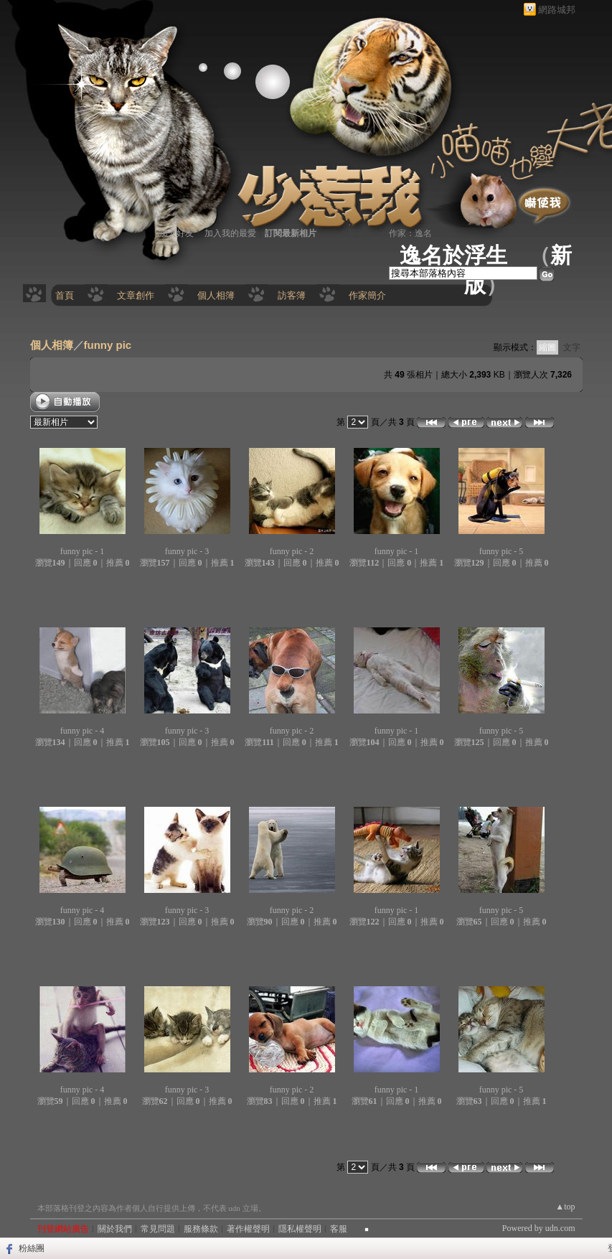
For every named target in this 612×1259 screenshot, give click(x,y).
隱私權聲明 (299, 1229)
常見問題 (158, 1229)
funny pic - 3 (187, 551)
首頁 (64, 295)
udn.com (560, 1228)
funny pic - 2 (292, 551)
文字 (571, 347)
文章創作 (135, 295)
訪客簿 (292, 295)
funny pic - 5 (501, 551)
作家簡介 (367, 295)
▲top (565, 1207)
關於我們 (115, 1229)
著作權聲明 (248, 1229)
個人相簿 (216, 295)
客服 (338, 1229)
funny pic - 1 (82, 551)
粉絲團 (31, 1248)
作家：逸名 (410, 233)
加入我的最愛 (230, 233)
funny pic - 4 (82, 731)
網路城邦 (556, 9)
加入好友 (176, 233)
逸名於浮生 (453, 255)
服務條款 (201, 1229)
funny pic (108, 345)
